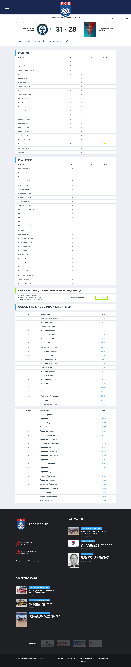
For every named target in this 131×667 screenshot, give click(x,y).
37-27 (104, 427)
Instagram (33, 561)
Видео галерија (103, 658)
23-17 (103, 351)
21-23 (104, 488)
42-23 (104, 423)
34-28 (104, 480)
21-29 (104, 455)
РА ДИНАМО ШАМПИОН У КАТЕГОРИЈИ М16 (41, 604)
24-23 (103, 372)
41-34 (104, 439)
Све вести (71, 658)
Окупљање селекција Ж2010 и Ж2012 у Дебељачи (96, 545)
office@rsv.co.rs (26, 553)
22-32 (103, 331)
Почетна (59, 658)
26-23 (103, 322)
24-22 (103, 339)
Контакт (83, 661)
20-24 (103, 367)
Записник (101, 297)
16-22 (103, 355)
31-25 (103, 447)
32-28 (104, 484)
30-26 (104, 415)
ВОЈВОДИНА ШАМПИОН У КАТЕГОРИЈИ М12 (41, 591)
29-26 (104, 492)
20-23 (103, 400)
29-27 (103, 335)
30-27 (103, 388)
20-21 (103, 347)
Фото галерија (86, 658)
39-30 (104, 500)
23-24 (103, 363)
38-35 (104, 496)
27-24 (103, 327)
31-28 (103, 380)
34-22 (103, 376)
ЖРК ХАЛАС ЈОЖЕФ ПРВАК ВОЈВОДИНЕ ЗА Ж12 (93, 532)
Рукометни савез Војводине (27, 658)
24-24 (103, 392)
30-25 (103, 343)
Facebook (21, 561)
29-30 (104, 419)
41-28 (104, 451)
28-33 (103, 404)
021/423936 (24, 544)
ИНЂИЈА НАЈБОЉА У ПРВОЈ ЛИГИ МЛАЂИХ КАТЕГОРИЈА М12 (45, 617)
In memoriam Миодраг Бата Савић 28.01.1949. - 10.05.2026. (95, 558)
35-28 (104, 460)
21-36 (104, 468)
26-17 (103, 359)
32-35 (104, 443)
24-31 (104, 472)
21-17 (103, 318)
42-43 (104, 435)
